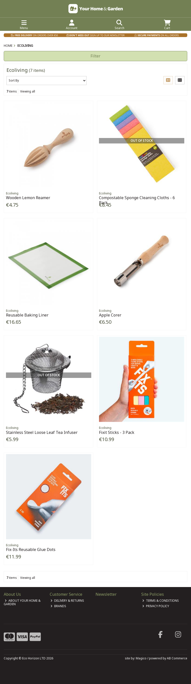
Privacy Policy (155, 606)
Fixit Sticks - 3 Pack (116, 432)
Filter (95, 56)
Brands (58, 606)
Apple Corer (110, 315)
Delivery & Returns (67, 600)
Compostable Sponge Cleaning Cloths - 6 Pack (137, 200)
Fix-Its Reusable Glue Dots (30, 549)
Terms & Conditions (160, 600)
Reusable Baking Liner (27, 315)
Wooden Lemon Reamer (28, 197)
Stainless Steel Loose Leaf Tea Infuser (42, 432)
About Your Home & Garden (22, 602)
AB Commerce (177, 658)
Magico (141, 658)
